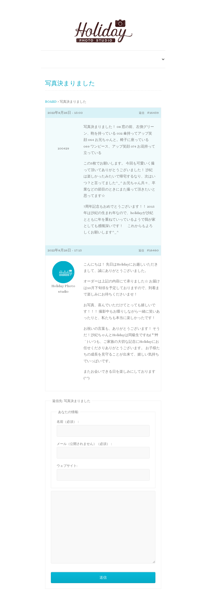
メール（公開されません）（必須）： (85, 444)
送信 (103, 577)
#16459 (153, 112)
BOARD (51, 102)
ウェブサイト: (67, 466)
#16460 (153, 250)
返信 (141, 112)
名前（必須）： (68, 422)
